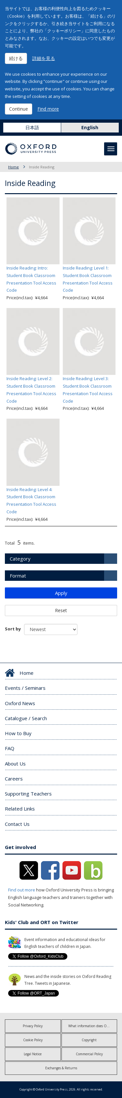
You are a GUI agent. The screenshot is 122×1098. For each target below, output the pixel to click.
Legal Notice (33, 1054)
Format (18, 575)
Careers (14, 778)
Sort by (13, 629)
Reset (61, 610)
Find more (48, 109)
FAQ (9, 748)
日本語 (32, 127)
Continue (18, 109)
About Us (15, 763)
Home (13, 166)
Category (20, 558)
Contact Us (17, 824)
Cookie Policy (33, 1040)
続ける (16, 58)
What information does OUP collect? (92, 1026)
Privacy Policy (33, 1026)
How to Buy (18, 733)
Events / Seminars (25, 688)
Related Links (20, 808)
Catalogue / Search (26, 718)
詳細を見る (43, 58)
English (89, 127)
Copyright (89, 1040)
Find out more (21, 890)
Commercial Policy (89, 1054)
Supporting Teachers (28, 793)
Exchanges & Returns (61, 1068)
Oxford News (20, 703)
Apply (61, 593)
